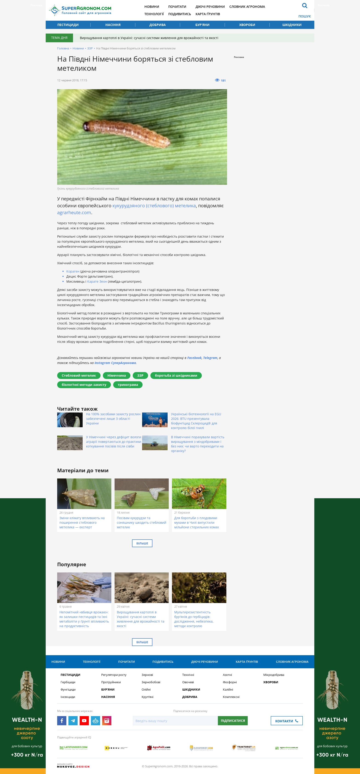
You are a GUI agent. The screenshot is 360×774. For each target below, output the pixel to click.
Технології (154, 14)
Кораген (72, 271)
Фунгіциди (68, 689)
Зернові (147, 675)
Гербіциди (68, 682)
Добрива (157, 25)
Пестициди (68, 25)
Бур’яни (202, 25)
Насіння (113, 25)
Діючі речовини (210, 6)
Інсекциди (68, 697)
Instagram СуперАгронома (115, 363)
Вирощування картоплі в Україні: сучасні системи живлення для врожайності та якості (149, 38)
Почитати (177, 6)
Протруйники (111, 682)
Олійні (146, 689)
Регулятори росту (114, 675)
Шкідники (292, 25)
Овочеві (188, 682)
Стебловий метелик (79, 375)
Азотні (227, 675)
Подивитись (179, 14)
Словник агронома (247, 6)
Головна (63, 48)
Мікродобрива (273, 675)
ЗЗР (90, 48)
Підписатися (233, 720)
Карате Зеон (97, 281)
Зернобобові (151, 682)
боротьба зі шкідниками (176, 375)
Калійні (228, 689)
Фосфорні (230, 682)
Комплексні (231, 697)
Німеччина (116, 375)
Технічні (188, 675)
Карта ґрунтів (208, 14)
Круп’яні (147, 697)
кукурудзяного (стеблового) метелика (154, 205)
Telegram (210, 358)
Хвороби (247, 25)
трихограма (128, 384)
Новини (151, 6)
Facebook (194, 358)
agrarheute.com (74, 212)
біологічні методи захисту (84, 384)
